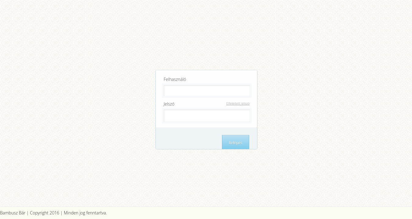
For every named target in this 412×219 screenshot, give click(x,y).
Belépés (235, 142)
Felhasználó (175, 79)
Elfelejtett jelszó (238, 103)
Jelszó (208, 104)
